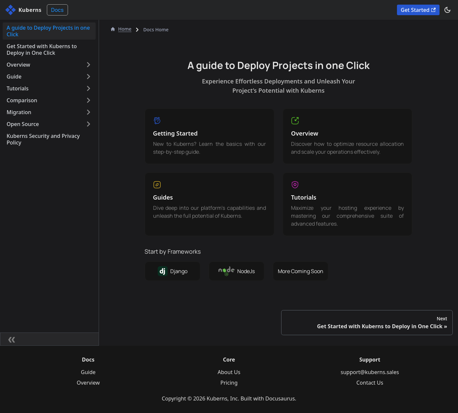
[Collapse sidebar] (49, 339)
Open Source (23, 124)
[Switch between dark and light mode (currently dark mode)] (447, 10)
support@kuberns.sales (370, 372)
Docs (57, 10)
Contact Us (369, 382)
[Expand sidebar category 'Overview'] (88, 64)
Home (121, 29)
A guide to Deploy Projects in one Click (48, 31)
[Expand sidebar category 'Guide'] (88, 76)
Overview (18, 64)
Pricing (229, 382)
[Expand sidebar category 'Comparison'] (88, 100)
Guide (14, 76)
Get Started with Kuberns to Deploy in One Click (42, 49)
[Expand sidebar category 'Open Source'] (88, 124)
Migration (19, 112)
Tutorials (17, 88)
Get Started (418, 10)
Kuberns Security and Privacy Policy (43, 139)
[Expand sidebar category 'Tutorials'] (88, 88)
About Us (229, 372)
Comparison (22, 100)
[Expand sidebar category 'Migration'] (88, 112)
